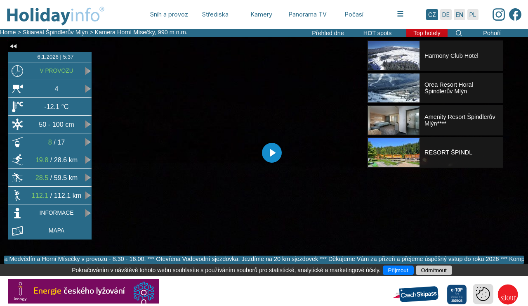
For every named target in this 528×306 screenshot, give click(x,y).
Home (8, 32)
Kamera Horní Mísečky (125, 32)
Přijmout (398, 270)
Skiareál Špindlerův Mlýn (55, 32)
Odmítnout (434, 270)
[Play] (272, 153)
